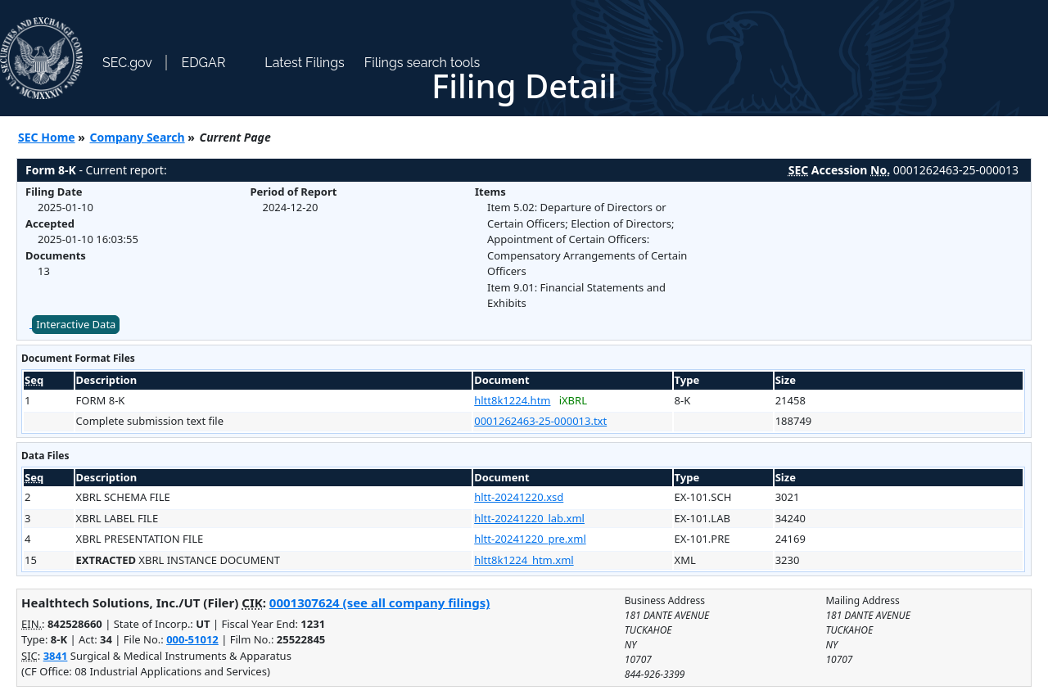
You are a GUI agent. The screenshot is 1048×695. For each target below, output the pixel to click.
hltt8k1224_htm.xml (523, 560)
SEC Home (46, 137)
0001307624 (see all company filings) (379, 602)
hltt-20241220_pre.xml (530, 538)
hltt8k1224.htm (512, 400)
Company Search (137, 137)
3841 (55, 655)
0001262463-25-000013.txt (540, 420)
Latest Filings (304, 62)
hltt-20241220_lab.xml (529, 518)
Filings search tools (422, 62)
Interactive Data (75, 324)
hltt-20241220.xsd (518, 497)
